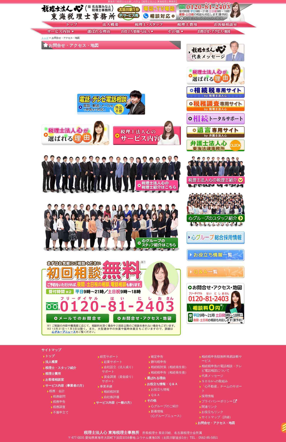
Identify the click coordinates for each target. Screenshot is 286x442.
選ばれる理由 (156, 378)
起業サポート (113, 361)
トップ (44, 38)
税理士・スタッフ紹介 (60, 367)
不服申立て (61, 412)
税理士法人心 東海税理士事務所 (143, 435)
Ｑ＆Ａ (155, 395)
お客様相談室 (54, 379)
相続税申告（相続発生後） (169, 372)
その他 (151, 400)
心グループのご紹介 (165, 406)
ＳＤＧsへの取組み (215, 381)
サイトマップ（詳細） (217, 417)
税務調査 (59, 407)
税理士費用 (53, 373)
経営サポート (109, 356)
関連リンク (209, 406)
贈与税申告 (158, 361)
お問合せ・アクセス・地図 (216, 423)
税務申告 (59, 401)
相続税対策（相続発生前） (169, 367)
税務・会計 (57, 391)
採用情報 (208, 396)
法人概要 (51, 361)
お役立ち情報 (160, 389)
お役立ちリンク (212, 412)
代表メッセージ (212, 375)
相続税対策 (111, 391)
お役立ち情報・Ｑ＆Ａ (162, 384)
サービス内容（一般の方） (114, 402)
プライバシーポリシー (219, 401)
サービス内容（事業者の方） (65, 385)
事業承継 (106, 386)
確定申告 (157, 356)
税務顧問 (59, 396)
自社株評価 (111, 397)
